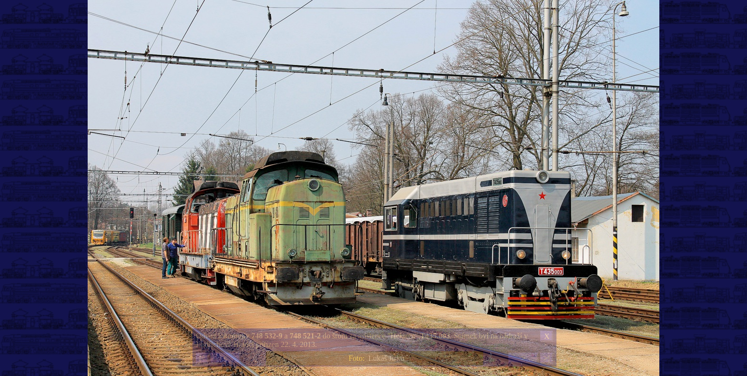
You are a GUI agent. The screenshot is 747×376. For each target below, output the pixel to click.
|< (202, 358)
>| (546, 358)
